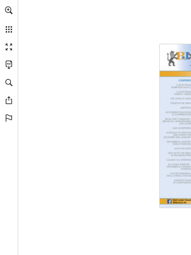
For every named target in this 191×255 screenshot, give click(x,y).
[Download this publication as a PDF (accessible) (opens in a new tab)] (9, 65)
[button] (9, 10)
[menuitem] (9, 19)
